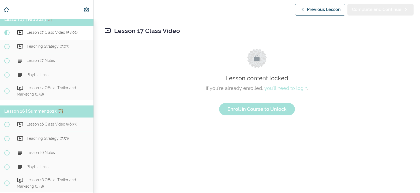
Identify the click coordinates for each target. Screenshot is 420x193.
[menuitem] (86, 9)
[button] (6, 9)
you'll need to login (285, 88)
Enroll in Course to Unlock (257, 109)
